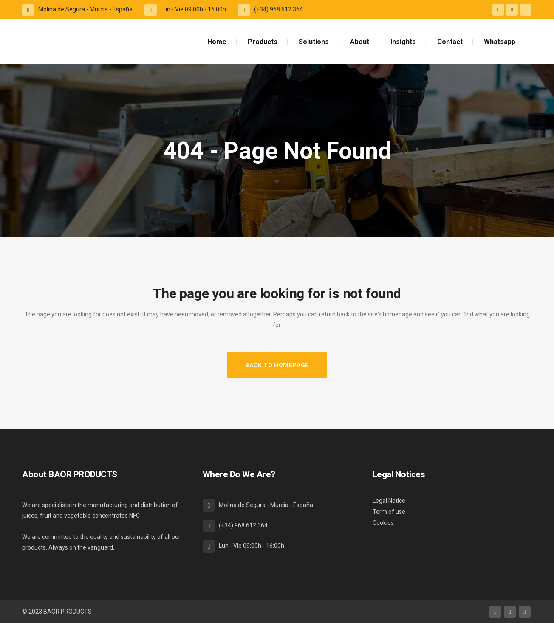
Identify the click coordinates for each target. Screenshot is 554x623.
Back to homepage (277, 365)
